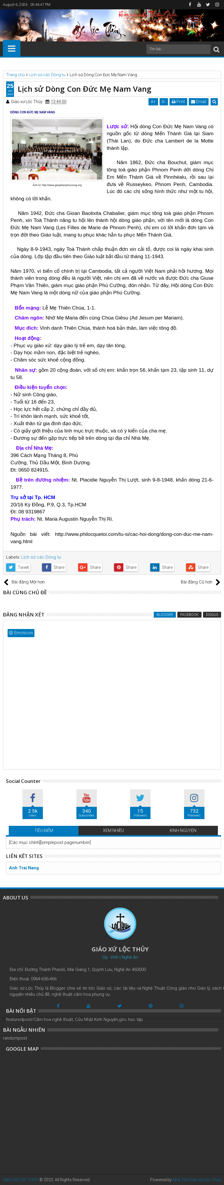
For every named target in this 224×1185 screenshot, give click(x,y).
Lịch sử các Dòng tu (41, 557)
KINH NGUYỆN (183, 830)
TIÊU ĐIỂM (43, 830)
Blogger (165, 615)
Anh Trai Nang (24, 867)
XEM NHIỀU (113, 830)
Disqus (212, 615)
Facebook (189, 615)
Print (178, 101)
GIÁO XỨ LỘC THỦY (20, 1179)
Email (198, 101)
